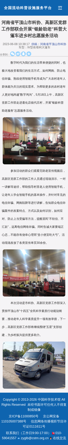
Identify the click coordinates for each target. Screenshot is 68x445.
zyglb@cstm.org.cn (33, 438)
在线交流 (58, 438)
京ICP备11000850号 (23, 416)
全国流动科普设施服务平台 (28, 8)
